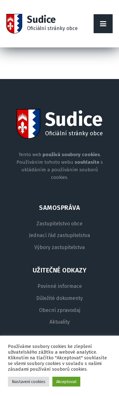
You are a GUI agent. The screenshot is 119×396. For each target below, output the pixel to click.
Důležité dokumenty (59, 298)
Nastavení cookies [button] (28, 381)
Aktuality (60, 322)
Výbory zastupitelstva (59, 247)
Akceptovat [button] (66, 381)
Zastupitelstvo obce (59, 224)
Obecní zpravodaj (59, 310)
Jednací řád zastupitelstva (59, 235)
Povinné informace (59, 286)
